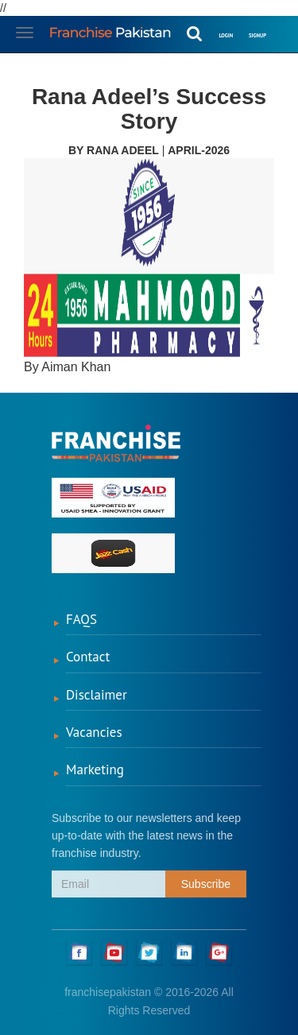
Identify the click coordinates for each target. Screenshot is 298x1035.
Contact (88, 656)
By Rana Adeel (113, 150)
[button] (282, 25)
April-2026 (199, 150)
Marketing (95, 769)
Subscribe (205, 884)
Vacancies (94, 732)
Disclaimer (96, 695)
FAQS (81, 619)
